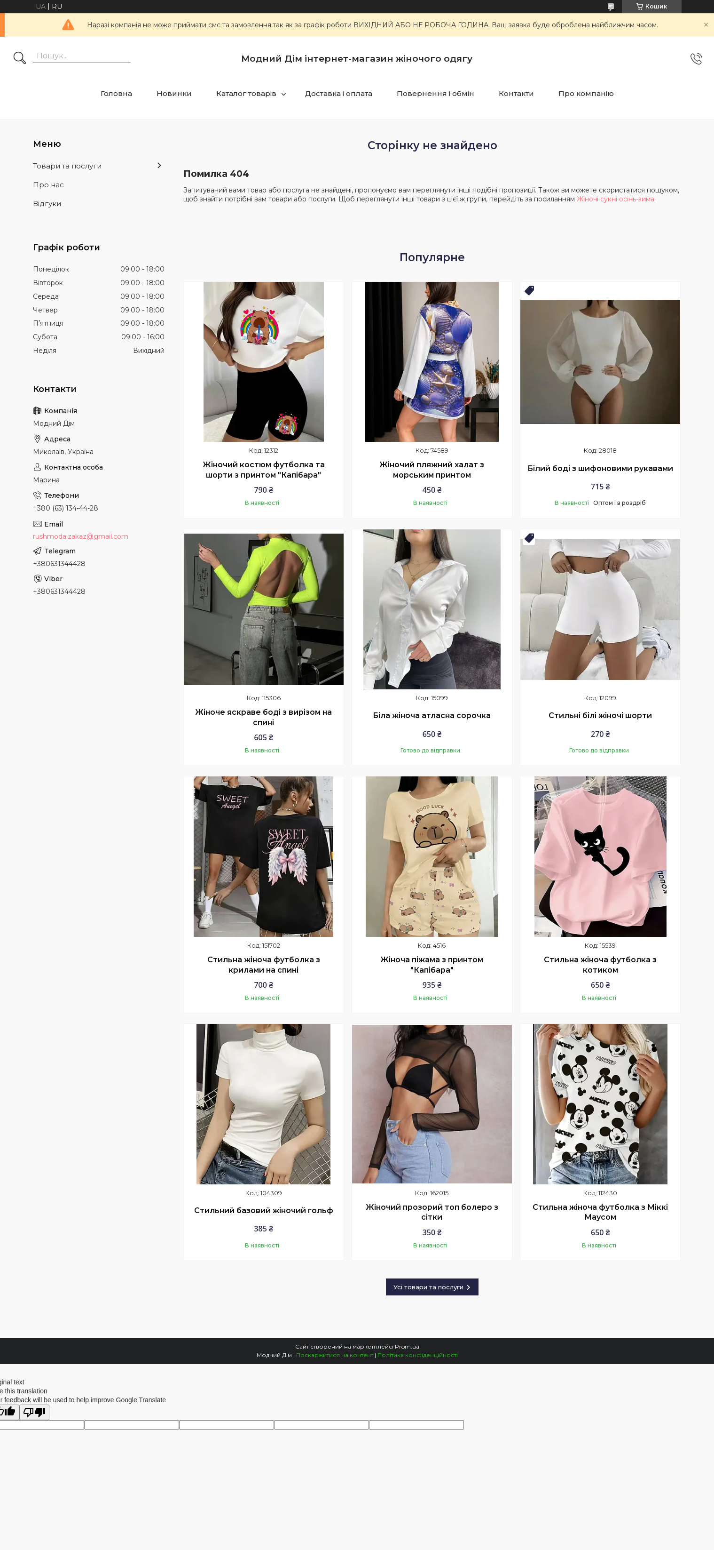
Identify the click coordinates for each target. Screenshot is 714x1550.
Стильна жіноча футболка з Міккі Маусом (600, 1212)
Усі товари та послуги (428, 1287)
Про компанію (586, 93)
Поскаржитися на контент (334, 1354)
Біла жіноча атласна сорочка (432, 715)
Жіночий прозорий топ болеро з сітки (432, 1212)
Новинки (174, 93)
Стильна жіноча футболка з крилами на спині (263, 965)
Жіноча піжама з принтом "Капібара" (431, 965)
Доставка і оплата (338, 93)
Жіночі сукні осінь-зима (615, 199)
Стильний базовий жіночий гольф (263, 1210)
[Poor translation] (34, 1412)
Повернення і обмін (435, 93)
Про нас (48, 184)
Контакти (516, 93)
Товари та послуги (67, 165)
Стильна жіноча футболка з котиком (600, 965)
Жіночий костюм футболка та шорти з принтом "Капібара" (264, 469)
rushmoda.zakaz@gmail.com (80, 536)
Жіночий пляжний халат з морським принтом (431, 469)
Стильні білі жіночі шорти (600, 715)
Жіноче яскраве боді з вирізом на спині (263, 717)
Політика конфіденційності (417, 1354)
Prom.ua (407, 1346)
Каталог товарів (246, 93)
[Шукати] (19, 59)
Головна (116, 93)
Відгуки (47, 203)
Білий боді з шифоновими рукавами (600, 468)
